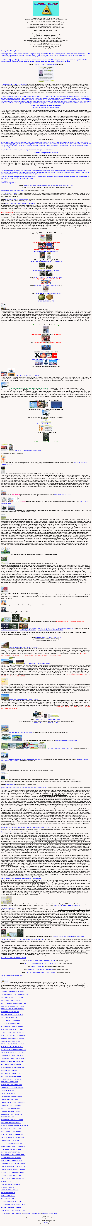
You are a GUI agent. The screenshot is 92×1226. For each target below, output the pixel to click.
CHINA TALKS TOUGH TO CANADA (12, 1108)
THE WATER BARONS (8, 1193)
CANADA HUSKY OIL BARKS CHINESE (13, 1146)
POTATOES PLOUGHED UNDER (11, 1131)
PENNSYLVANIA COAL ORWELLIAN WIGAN (14, 1126)
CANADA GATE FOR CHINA (9, 1099)
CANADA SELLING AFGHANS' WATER (13, 1169)
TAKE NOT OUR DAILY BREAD (10, 1184)
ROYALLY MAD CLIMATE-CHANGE (12, 1026)
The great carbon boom (8, 908)
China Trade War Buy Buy (46, 285)
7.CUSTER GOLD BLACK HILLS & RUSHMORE (23, 647)
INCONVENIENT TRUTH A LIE (10, 1041)
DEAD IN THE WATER (7, 1181)
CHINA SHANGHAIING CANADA (11, 1073)
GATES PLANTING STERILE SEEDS (12, 1053)
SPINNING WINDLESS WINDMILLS (12, 1015)
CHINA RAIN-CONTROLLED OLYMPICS (13, 1058)
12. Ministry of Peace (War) (28, 630)
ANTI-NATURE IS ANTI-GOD (9, 1190)
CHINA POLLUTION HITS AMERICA (12, 1055)
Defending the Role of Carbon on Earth (45, 64)
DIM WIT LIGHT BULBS (8, 1093)
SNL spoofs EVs (10, 784)
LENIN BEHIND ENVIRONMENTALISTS (13, 1204)
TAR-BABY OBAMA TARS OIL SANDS (12, 991)
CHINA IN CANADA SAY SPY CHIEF (12, 997)
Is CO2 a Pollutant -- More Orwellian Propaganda (20, 203)
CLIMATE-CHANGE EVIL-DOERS (11, 1023)
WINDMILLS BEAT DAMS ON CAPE (12, 1128)
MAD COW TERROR (7, 1187)
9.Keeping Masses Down (49, 1213)
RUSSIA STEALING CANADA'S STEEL (13, 1155)
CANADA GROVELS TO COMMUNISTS (13, 1102)
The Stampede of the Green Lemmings (20, 732)
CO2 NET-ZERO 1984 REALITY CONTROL (28, 450)
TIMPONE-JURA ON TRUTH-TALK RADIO (48, 637)
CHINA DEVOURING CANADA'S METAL (13, 1163)
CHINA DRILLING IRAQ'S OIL (10, 1012)
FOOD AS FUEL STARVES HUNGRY (12, 1088)
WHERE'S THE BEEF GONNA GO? (12, 1143)
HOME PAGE (46, 1222)
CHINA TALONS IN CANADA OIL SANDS (13, 1003)
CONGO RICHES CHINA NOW (10, 1020)
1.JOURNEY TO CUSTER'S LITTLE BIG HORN (23, 699)
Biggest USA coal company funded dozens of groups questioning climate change (25, 827)
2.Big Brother (5, 1213)
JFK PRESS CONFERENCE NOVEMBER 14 (48, 277)
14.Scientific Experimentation (9, 630)
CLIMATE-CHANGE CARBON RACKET (13, 1035)
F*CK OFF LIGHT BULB (8, 1090)
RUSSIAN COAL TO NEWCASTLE (11, 1085)
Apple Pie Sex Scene (42, 293)
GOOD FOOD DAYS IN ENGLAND (11, 1114)
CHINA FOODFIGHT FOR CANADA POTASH (14, 994)
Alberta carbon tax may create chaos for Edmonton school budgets (21, 878)
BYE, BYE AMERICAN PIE (46, 301)
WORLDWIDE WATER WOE (9, 1082)
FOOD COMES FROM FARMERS (11, 1111)
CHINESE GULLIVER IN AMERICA (11, 1096)
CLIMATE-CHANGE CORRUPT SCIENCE (13, 1050)
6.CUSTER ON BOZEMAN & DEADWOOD (37, 663)
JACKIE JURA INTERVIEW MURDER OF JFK (41, 961)
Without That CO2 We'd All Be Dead (66, 740)
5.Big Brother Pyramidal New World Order (50, 630)
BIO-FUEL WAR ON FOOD (9, 1070)
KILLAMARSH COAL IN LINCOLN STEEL (13, 958)
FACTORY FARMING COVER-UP (11, 1207)
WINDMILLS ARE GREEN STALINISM (12, 1172)
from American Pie (54, 293)
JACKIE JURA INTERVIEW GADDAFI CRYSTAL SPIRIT (41, 963)
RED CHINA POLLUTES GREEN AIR (12, 1029)
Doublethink (80, 936)
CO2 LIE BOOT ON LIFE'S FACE (11, 1000)
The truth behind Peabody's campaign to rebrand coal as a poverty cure (22, 939)
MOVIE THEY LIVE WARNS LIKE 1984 (46, 722)
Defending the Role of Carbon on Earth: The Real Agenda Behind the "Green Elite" (48, 185)
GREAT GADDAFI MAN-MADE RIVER (12, 975)
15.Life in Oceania (15, 1213)
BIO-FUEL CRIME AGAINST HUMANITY (13, 1067)
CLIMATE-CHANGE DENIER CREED (12, 1032)
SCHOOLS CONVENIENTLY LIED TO (12, 1038)
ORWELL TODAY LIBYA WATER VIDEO (40, 969)
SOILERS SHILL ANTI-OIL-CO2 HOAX (27, 375)
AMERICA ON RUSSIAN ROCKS (11, 1079)
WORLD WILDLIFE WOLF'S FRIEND (12, 1134)
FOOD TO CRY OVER (7, 1117)
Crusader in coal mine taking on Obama (13, 832)
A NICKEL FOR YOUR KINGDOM (11, 1158)
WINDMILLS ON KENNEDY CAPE (11, 1175)
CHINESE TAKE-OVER (8, 1196)
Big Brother (71, 936)
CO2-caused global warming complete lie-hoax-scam (25, 759)
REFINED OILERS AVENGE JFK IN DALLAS (46, 359)
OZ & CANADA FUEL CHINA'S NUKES (13, 1006)
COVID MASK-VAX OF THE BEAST (39, 628)
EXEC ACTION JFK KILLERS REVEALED (46, 270)
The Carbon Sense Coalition (9, 193)
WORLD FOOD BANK (7, 1199)
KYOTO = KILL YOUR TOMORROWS (12, 1044)
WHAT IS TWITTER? (38, 966)
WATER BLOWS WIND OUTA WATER (12, 1137)
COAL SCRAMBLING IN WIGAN (11, 1123)
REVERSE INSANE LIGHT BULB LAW (12, 1009)
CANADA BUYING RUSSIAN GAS (11, 1161)
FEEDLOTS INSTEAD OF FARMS (11, 1201)
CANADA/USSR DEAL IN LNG (10, 1140)
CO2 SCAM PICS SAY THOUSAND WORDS (60, 748)
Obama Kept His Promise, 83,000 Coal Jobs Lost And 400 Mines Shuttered (23, 787)
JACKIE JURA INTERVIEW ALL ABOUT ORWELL (41, 972)
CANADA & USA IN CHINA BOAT (11, 1105)
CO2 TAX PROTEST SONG (62, 495)
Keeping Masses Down (59, 936)
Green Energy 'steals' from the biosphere (13, 190)
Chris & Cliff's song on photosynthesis (16, 199)
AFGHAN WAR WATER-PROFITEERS (12, 1061)
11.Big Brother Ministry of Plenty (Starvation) (66, 905)
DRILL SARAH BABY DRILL (9, 1017)
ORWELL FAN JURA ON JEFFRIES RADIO (48, 719)
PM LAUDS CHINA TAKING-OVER (11, 1149)
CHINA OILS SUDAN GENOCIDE (11, 1076)
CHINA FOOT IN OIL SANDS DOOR (12, 1120)
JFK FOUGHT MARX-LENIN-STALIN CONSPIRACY (46, 261)
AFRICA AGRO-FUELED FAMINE (11, 1064)
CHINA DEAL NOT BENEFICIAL (10, 1152)
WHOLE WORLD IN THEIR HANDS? (12, 1047)
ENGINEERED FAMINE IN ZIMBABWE (13, 1178)
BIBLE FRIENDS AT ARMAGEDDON (63, 628)
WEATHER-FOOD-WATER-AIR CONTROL (14, 1210)
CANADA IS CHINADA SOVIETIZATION (13, 1166)
